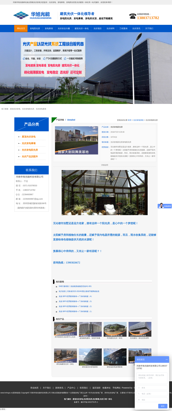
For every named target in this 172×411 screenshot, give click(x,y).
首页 (129, 120)
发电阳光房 (35, 28)
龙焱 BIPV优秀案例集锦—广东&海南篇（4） (76, 296)
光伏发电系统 (138, 120)
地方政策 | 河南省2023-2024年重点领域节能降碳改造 (79, 291)
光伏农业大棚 (64, 28)
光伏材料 (110, 28)
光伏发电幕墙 (41, 109)
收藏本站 (106, 388)
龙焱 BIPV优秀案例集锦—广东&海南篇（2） (76, 306)
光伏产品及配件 (30, 156)
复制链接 (16, 393)
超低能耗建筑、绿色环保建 (90, 338)
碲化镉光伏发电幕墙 (90, 367)
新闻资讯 (59, 388)
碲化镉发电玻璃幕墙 (114, 367)
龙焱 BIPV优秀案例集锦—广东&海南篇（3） (76, 301)
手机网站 (117, 388)
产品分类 (31, 124)
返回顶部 (96, 388)
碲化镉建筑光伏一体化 (65, 364)
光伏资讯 (136, 28)
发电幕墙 (49, 28)
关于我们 (149, 28)
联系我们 (84, 388)
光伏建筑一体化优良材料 (139, 338)
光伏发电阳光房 (28, 109)
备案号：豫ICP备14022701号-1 (86, 402)
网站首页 (21, 28)
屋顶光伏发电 (15, 109)
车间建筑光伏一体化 (114, 338)
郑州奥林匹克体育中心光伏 (65, 337)
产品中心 (71, 388)
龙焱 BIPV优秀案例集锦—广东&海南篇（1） (76, 311)
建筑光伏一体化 (82, 28)
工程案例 (123, 28)
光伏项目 (98, 28)
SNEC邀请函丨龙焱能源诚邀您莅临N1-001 (75, 286)
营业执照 (34, 388)
